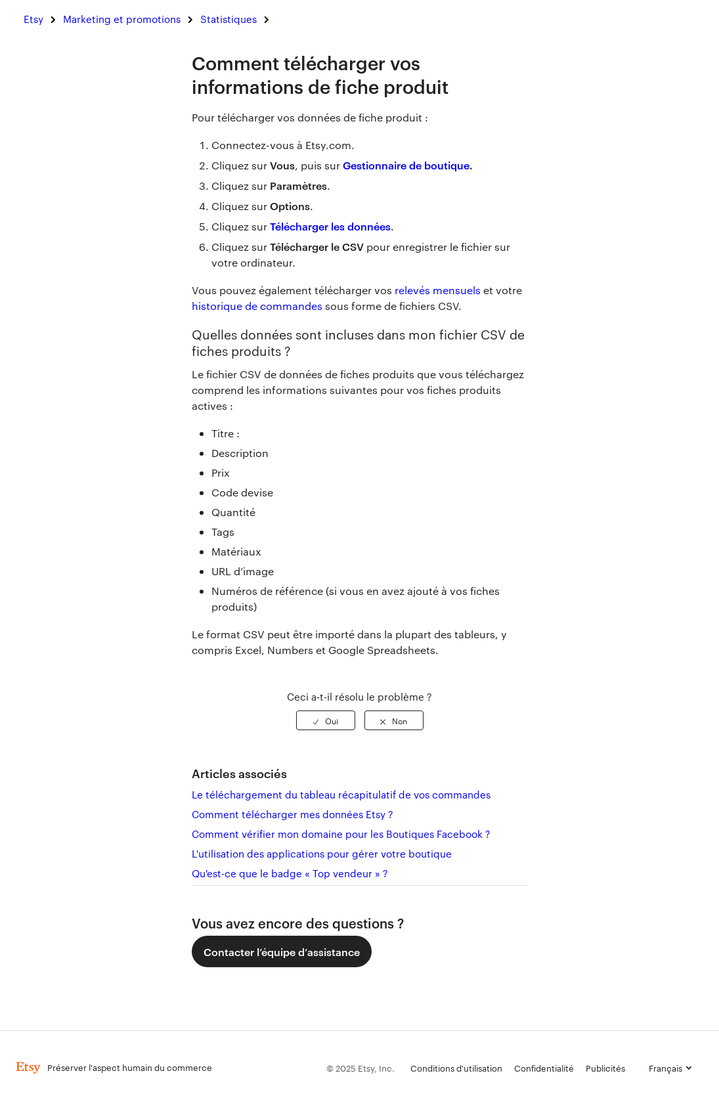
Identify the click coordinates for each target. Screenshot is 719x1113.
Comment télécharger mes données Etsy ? (292, 814)
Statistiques (228, 19)
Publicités (605, 1068)
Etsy (33, 19)
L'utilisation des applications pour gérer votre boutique (322, 853)
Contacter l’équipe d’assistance (282, 951)
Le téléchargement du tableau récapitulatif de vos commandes (341, 794)
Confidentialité (544, 1068)
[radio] (325, 720)
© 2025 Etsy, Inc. (360, 1068)
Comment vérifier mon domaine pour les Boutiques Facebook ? (341, 833)
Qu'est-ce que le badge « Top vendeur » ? (290, 873)
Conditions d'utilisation (456, 1068)
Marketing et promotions (122, 19)
